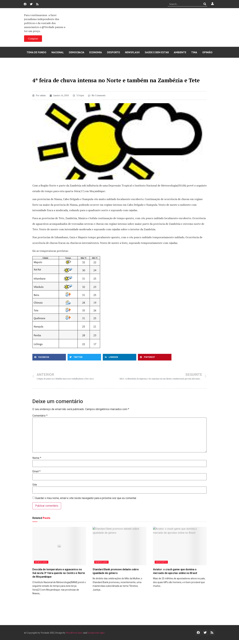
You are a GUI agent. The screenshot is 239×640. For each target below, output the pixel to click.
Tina (194, 52)
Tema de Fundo (36, 52)
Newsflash (132, 52)
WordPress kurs (74, 632)
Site (34, 484)
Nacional (57, 52)
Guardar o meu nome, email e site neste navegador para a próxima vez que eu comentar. (86, 498)
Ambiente (180, 52)
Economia (95, 52)
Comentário (39, 415)
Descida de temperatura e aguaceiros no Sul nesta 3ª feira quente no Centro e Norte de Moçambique (58, 573)
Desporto (113, 52)
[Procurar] (204, 4)
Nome (36, 458)
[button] (49, 357)
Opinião (207, 52)
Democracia (76, 52)
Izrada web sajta (95, 632)
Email (36, 471)
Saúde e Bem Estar (157, 52)
